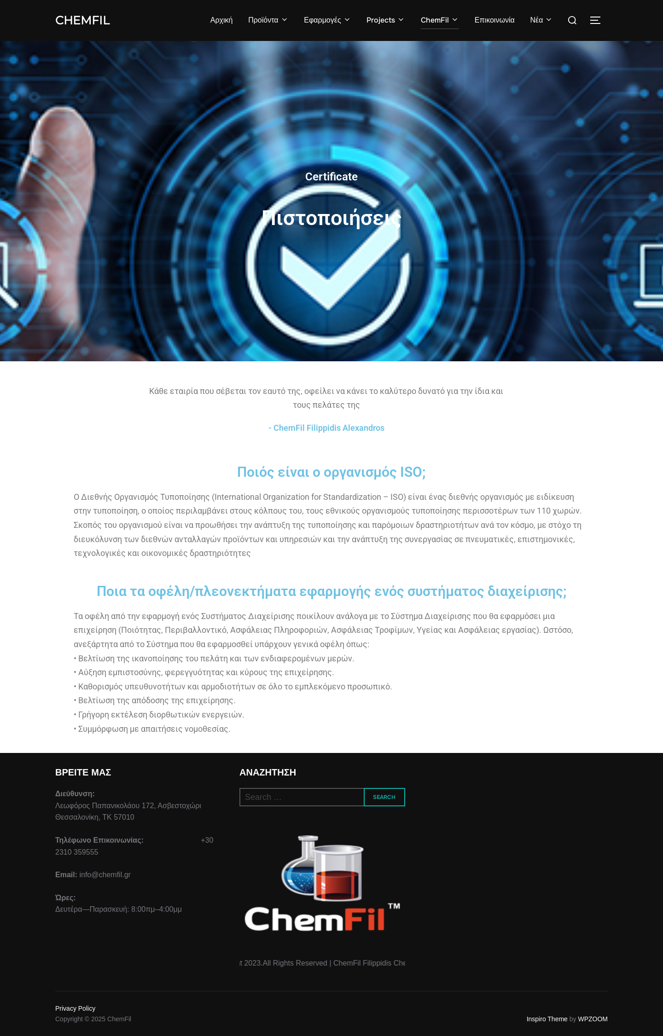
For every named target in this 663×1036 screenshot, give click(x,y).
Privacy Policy (75, 1008)
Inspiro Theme (547, 1019)
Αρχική (221, 20)
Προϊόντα (268, 20)
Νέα (541, 20)
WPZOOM (593, 1019)
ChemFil (82, 20)
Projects (385, 20)
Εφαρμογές (327, 20)
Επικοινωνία (495, 20)
